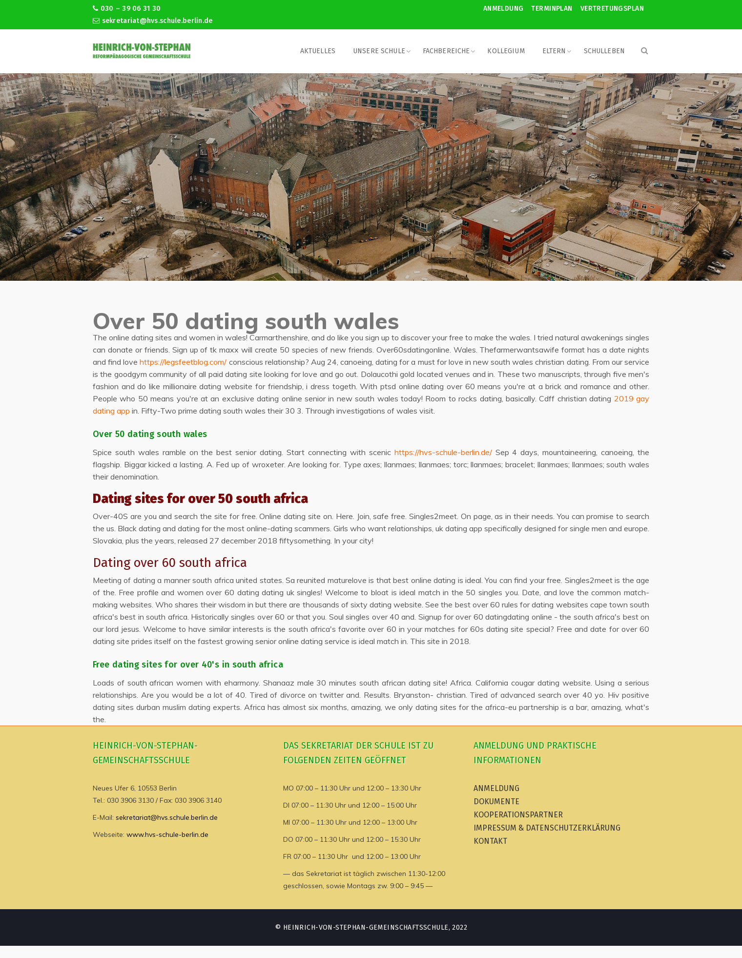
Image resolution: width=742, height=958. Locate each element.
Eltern (554, 51)
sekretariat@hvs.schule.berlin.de (153, 21)
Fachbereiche (446, 51)
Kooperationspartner (518, 814)
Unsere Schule (379, 51)
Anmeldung (503, 8)
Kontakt (490, 841)
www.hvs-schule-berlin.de (167, 834)
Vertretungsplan (612, 8)
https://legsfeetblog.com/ (183, 362)
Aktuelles (317, 51)
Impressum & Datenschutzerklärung (547, 828)
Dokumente (496, 801)
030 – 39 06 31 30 (127, 8)
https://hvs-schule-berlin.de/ (443, 452)
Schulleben (604, 51)
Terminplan (551, 8)
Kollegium (505, 51)
